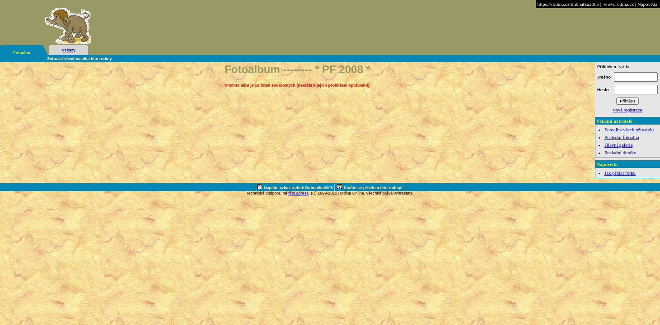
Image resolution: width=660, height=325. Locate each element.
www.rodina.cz (618, 4)
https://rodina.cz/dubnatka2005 (568, 4)
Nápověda (647, 4)
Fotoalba (21, 53)
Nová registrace (627, 110)
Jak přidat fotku (620, 173)
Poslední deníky (620, 152)
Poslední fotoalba (621, 137)
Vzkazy (68, 50)
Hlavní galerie (618, 145)
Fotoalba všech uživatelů (629, 129)
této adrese (298, 193)
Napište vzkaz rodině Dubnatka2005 (299, 188)
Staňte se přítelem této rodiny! (373, 188)
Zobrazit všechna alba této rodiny (79, 58)
